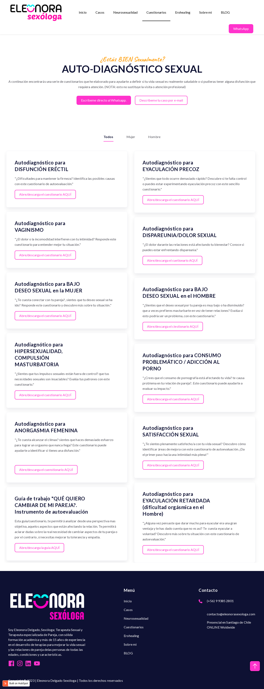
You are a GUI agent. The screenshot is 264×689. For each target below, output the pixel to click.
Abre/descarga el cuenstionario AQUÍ (46, 469)
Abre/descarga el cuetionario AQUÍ (172, 260)
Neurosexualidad (125, 12)
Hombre (154, 136)
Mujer (130, 136)
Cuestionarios (156, 12)
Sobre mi (205, 12)
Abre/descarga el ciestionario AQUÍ (172, 326)
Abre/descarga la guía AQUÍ (39, 547)
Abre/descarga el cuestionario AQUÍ (45, 194)
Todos (108, 136)
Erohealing (183, 12)
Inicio (83, 12)
